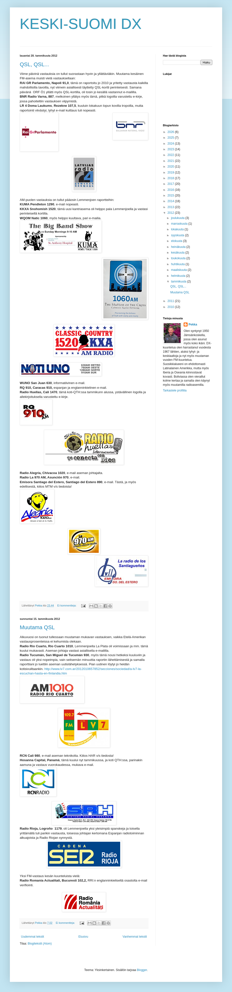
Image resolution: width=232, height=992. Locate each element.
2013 (171, 207)
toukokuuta (178, 258)
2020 (171, 166)
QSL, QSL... (34, 64)
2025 (171, 137)
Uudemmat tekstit (32, 936)
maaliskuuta (179, 270)
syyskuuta (178, 235)
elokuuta (177, 241)
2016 (171, 190)
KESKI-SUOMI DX (80, 24)
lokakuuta (178, 229)
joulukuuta (178, 218)
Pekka (193, 324)
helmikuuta (178, 276)
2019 (171, 172)
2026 (171, 132)
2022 (171, 155)
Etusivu (83, 936)
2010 (171, 307)
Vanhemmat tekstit (135, 936)
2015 (171, 195)
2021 (171, 161)
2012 (171, 213)
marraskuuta (179, 223)
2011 (171, 301)
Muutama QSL (37, 627)
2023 (171, 149)
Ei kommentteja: (67, 605)
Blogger (142, 970)
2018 (171, 178)
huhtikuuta (178, 264)
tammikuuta (179, 281)
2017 (171, 184)
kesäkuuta (178, 252)
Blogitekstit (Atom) (40, 943)
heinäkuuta (178, 247)
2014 (171, 201)
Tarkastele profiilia (175, 390)
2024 (171, 143)
